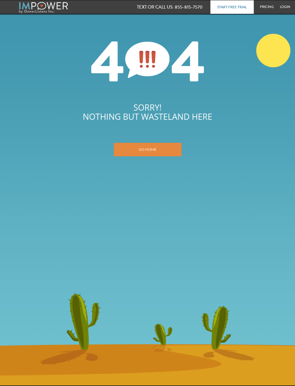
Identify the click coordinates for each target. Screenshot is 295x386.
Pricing (267, 7)
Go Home (148, 149)
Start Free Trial (232, 7)
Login (285, 7)
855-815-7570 (170, 7)
